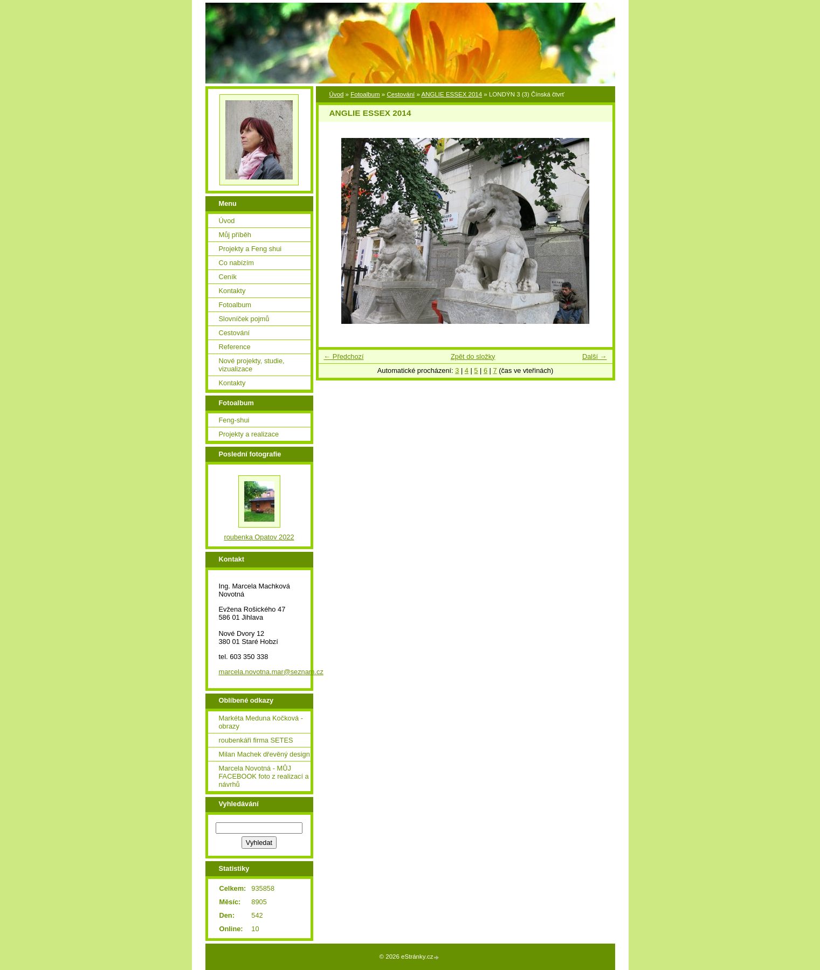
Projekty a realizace (249, 434)
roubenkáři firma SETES (256, 740)
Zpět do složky (473, 356)
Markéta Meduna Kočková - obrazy (261, 722)
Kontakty (232, 291)
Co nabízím (236, 263)
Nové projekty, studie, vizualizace (252, 365)
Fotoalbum (365, 94)
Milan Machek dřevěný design (264, 754)
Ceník (228, 277)
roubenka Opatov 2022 (259, 537)
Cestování (401, 94)
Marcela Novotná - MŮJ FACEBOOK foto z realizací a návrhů (264, 776)
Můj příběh (235, 235)
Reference (235, 347)
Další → (594, 356)
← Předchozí (344, 356)
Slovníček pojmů (244, 319)
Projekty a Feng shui (250, 249)
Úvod (336, 94)
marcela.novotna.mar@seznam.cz (271, 672)
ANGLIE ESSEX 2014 (451, 94)
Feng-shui (234, 420)
